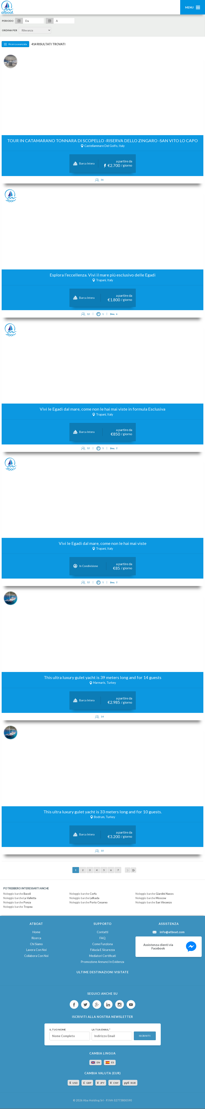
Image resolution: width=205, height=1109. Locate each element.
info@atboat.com (172, 932)
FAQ (102, 938)
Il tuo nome (57, 1029)
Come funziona (102, 944)
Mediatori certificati (102, 956)
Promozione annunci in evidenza (102, 962)
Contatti (102, 932)
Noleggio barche (17, 893)
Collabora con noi (36, 956)
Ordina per (9, 30)
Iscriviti (145, 1036)
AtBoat (7, 7)
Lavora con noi (36, 950)
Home (36, 932)
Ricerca (36, 938)
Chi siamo (36, 944)
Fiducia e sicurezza (102, 950)
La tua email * (101, 1029)
